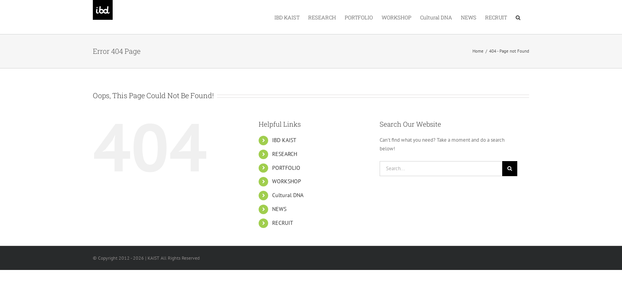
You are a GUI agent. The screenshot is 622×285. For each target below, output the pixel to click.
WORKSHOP (286, 181)
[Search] (509, 168)
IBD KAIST (284, 140)
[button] (526, 17)
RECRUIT (282, 222)
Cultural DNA (287, 195)
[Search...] (441, 168)
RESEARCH (284, 154)
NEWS (279, 209)
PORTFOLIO (286, 167)
